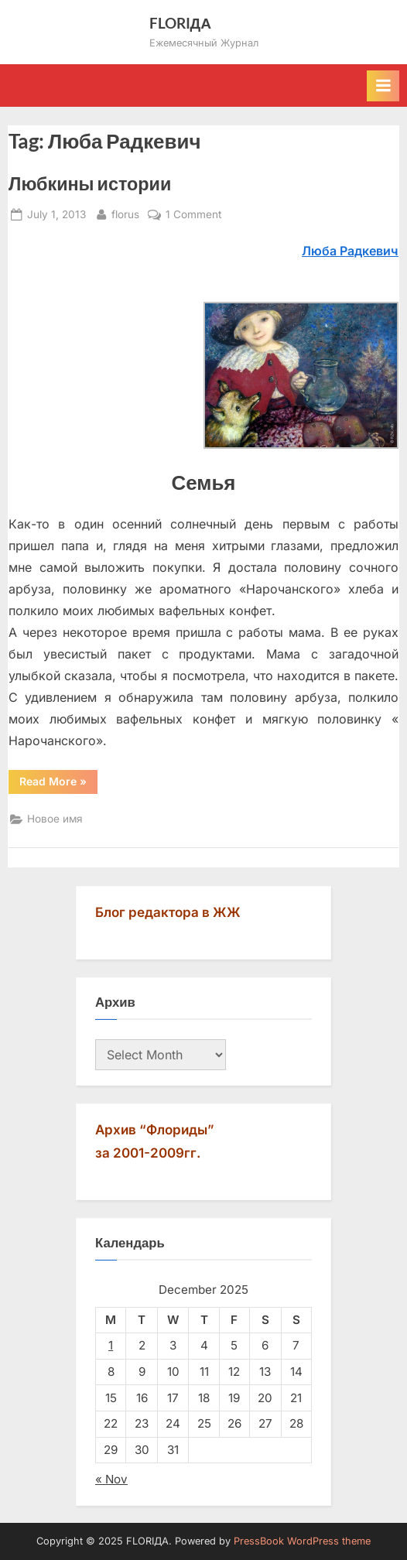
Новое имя (55, 818)
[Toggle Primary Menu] (383, 85)
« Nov (111, 1479)
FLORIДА (180, 23)
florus (125, 213)
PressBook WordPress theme (302, 1541)
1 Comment (193, 215)
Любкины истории (90, 183)
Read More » (58, 784)
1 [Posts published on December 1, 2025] (110, 1345)
